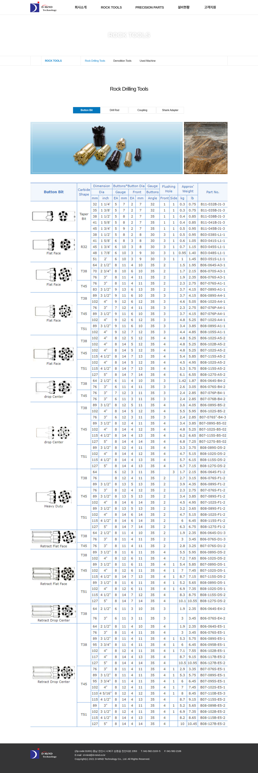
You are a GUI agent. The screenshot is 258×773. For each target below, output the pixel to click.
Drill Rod (114, 110)
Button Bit (87, 110)
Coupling (142, 110)
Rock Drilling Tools (95, 60)
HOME (36, 60)
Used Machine (148, 60)
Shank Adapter (170, 110)
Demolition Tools (122, 60)
